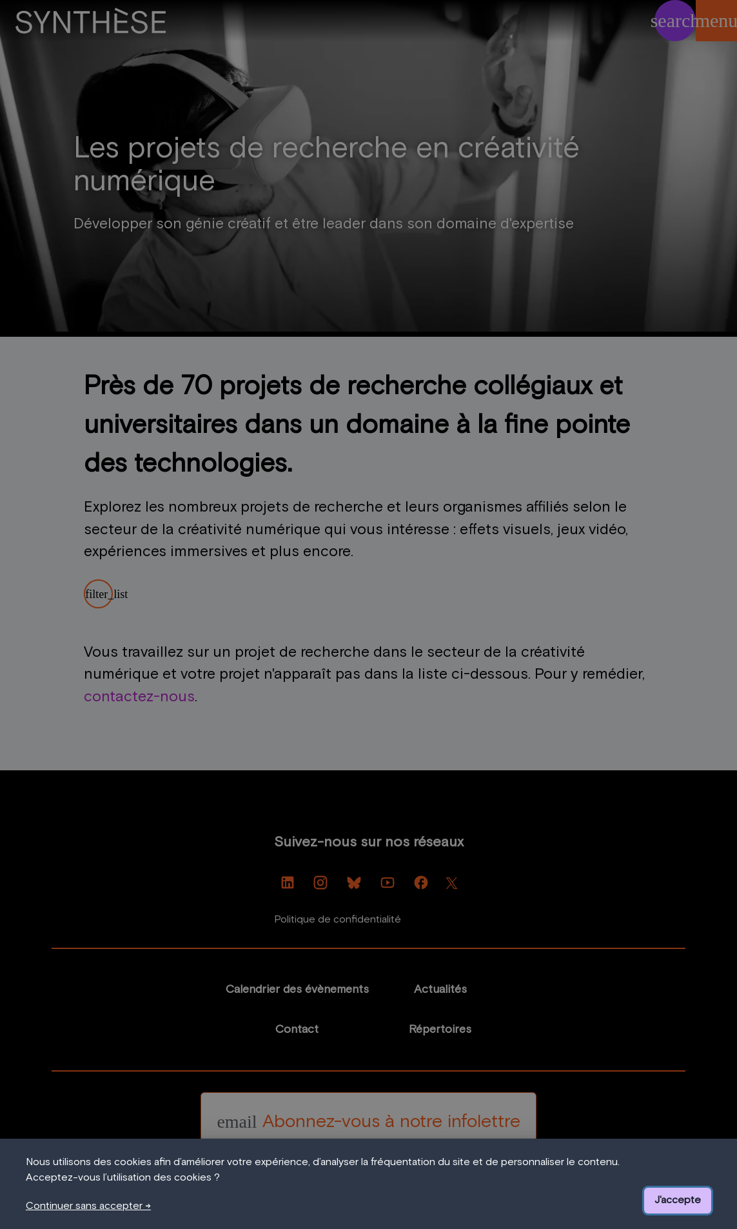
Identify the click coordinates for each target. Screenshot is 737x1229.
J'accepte (677, 1200)
